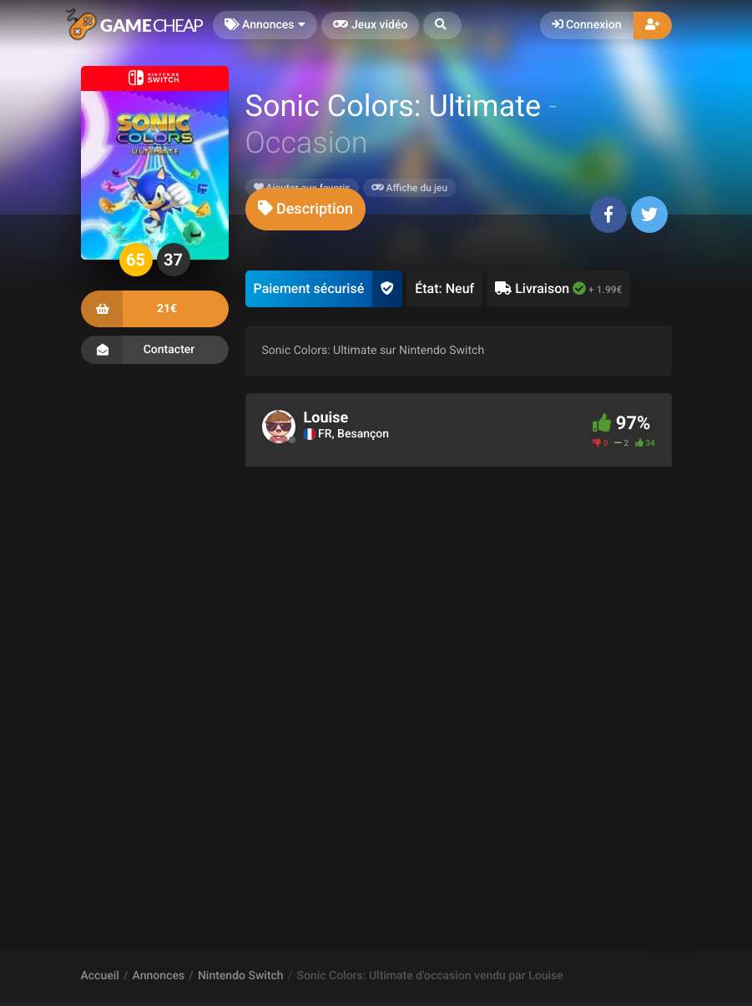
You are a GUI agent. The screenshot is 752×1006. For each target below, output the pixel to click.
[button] (442, 25)
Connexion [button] (587, 25)
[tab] (305, 209)
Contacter (155, 350)
